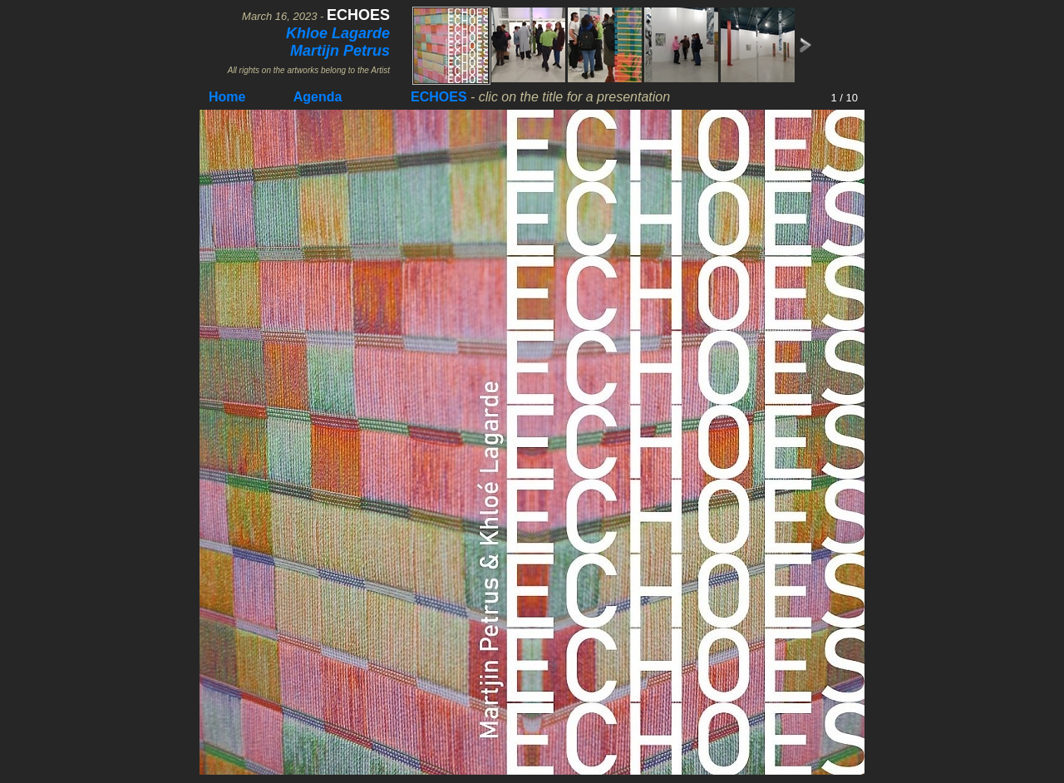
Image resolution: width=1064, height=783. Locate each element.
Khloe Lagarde (338, 33)
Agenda (317, 97)
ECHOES (439, 97)
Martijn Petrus (340, 50)
